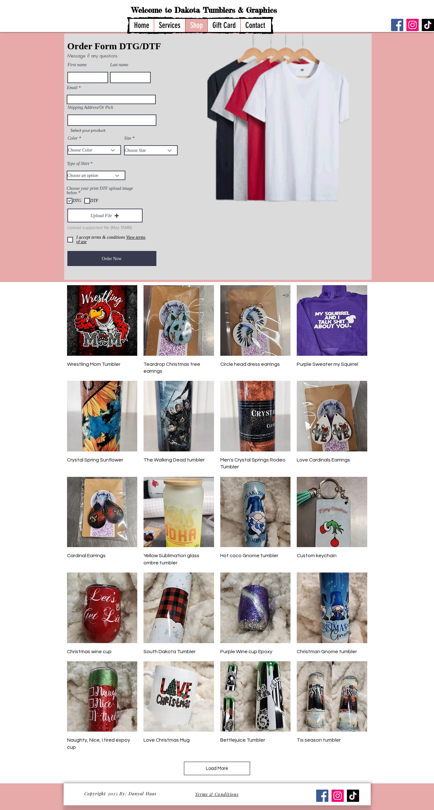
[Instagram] (412, 25)
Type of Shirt (78, 164)
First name (77, 65)
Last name (119, 65)
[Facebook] (397, 25)
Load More (217, 768)
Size (128, 138)
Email (72, 88)
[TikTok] (428, 25)
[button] (105, 215)
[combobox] (111, 120)
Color (73, 138)
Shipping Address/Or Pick (90, 107)
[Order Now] (111, 258)
